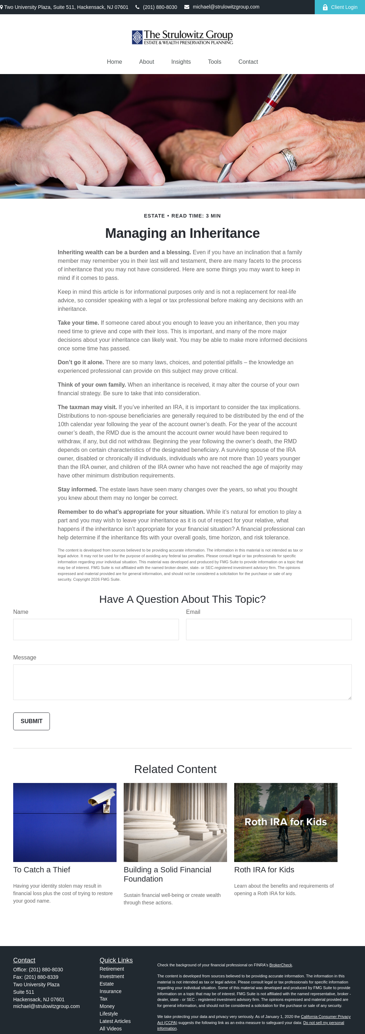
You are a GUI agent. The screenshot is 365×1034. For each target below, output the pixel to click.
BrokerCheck (280, 965)
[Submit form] (31, 721)
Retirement (112, 969)
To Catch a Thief (41, 869)
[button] (114, 62)
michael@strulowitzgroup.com (221, 7)
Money (107, 1006)
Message (24, 657)
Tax (104, 999)
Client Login (340, 7)
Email (193, 612)
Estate (107, 984)
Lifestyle (109, 1014)
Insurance (111, 991)
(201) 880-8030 (156, 7)
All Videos (111, 1029)
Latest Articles (115, 1021)
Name (21, 612)
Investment (112, 976)
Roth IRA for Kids (264, 869)
